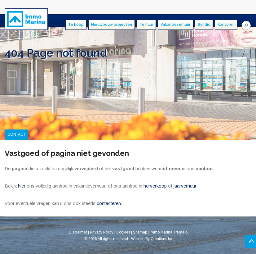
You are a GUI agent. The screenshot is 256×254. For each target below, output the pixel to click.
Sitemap (140, 232)
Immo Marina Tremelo (169, 232)
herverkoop (155, 185)
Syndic (204, 24)
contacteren (109, 203)
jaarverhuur (185, 185)
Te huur (146, 24)
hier (21, 185)
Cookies (123, 232)
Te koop (76, 24)
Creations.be (161, 238)
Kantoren (226, 24)
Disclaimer (78, 232)
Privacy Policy (101, 232)
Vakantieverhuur (175, 24)
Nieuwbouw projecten (111, 24)
